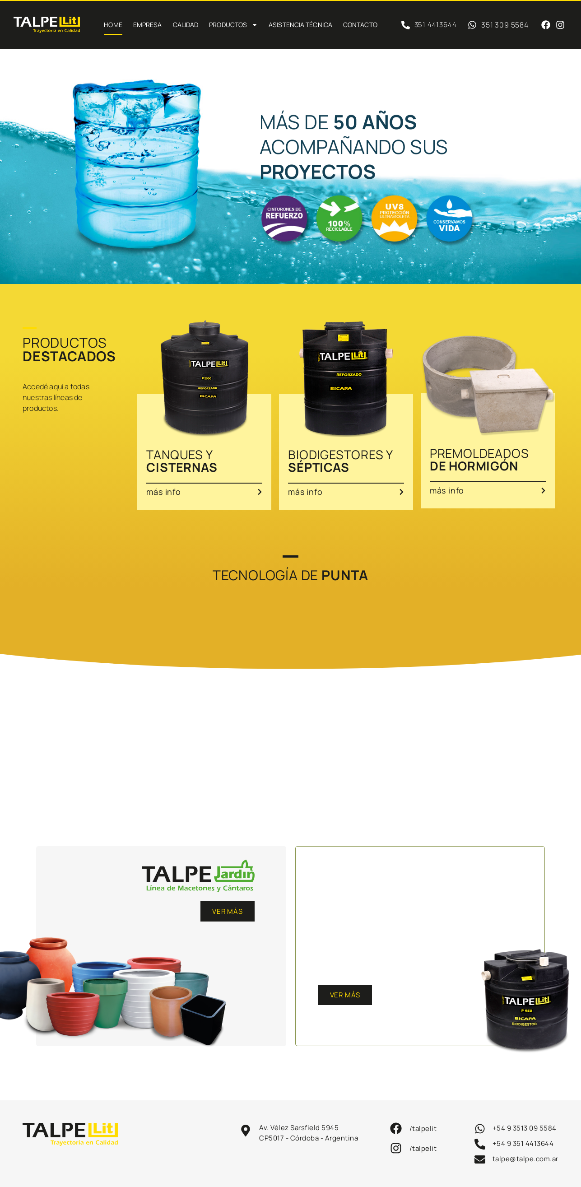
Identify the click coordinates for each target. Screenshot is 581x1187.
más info (163, 491)
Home (113, 24)
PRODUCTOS (233, 25)
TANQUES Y (181, 460)
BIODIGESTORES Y (340, 460)
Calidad (186, 24)
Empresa (147, 24)
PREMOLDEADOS (479, 459)
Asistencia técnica (300, 24)
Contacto (360, 24)
